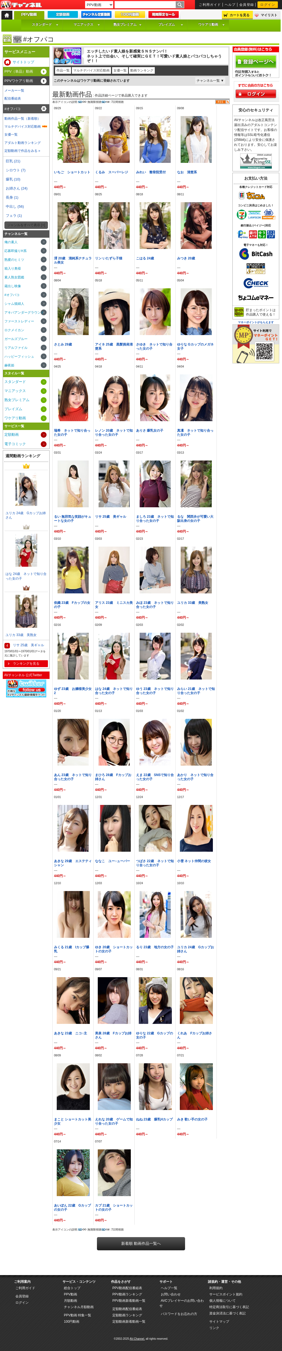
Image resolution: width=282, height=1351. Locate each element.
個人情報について (222, 1301)
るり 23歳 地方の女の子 (155, 947)
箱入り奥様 (12, 268)
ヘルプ (230, 5)
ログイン (267, 5)
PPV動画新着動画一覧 (128, 1301)
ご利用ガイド (210, 5)
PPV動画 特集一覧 (77, 1315)
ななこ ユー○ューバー (112, 861)
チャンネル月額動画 (79, 1307)
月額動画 (70, 1301)
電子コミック (15, 444)
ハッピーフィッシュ (19, 356)
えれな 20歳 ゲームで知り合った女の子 (114, 1121)
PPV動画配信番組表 (127, 1288)
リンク (214, 1328)
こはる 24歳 (145, 258)
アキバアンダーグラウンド (24, 312)
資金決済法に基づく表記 (227, 1313)
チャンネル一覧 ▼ (210, 81)
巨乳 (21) (13, 161)
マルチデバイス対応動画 (91, 70)
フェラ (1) (14, 215)
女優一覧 (120, 70)
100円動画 (71, 1321)
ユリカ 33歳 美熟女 (192, 603)
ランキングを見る (26, 663)
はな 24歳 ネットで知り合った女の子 (114, 691)
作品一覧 (63, 70)
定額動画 (11, 434)
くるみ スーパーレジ (111, 172)
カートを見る (240, 15)
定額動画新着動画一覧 (128, 1321)
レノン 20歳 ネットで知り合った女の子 (114, 433)
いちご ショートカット (72, 172)
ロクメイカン (14, 330)
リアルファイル (16, 348)
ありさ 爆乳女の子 (149, 430)
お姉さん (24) (17, 188)
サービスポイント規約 (225, 1294)
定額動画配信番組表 (127, 1309)
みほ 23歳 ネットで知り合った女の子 (155, 605)
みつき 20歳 (186, 258)
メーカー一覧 (14, 90)
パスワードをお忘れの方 (179, 1314)
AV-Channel (21, 5)
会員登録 (246, 5)
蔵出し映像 (12, 286)
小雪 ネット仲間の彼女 (194, 861)
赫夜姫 (9, 365)
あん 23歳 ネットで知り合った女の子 (73, 777)
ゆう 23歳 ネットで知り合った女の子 (155, 691)
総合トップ (72, 1288)
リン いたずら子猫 (108, 258)
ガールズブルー (16, 339)
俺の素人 (11, 242)
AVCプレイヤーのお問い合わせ (181, 1303)
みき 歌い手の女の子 (192, 1119)
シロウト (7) (16, 170)
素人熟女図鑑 (14, 277)
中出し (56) (15, 206)
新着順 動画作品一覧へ (141, 1243)
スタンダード (45, 24)
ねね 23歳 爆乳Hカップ (154, 1119)
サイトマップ (219, 1321)
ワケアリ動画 (211, 24)
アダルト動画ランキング (22, 143)
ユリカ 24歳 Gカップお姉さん (26, 515)
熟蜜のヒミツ (14, 260)
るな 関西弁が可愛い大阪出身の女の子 (195, 519)
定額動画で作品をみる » (22, 151)
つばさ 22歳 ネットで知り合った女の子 (155, 863)
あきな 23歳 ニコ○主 (70, 1033)
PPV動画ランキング (127, 1294)
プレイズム (170, 24)
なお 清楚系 (187, 172)
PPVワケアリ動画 (18, 81)
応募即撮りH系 (15, 251)
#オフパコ (12, 109)
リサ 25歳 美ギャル (110, 517)
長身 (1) (12, 197)
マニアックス (87, 24)
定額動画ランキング (127, 1315)
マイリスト (269, 15)
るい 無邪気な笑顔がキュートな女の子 (72, 519)
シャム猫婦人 (14, 304)
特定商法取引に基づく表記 (229, 1307)
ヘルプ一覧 (169, 1288)
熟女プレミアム (127, 24)
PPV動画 (70, 1294)
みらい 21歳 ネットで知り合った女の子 (196, 691)
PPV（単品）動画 (18, 71)
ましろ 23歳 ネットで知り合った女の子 (155, 519)
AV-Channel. (137, 1338)
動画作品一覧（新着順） (22, 118)
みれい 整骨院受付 (151, 172)
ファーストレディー (19, 321)
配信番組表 (12, 98)
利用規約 (216, 1288)
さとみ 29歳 (63, 344)
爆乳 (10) (13, 179)
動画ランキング (141, 70)
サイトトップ (23, 62)
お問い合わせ (171, 1294)
